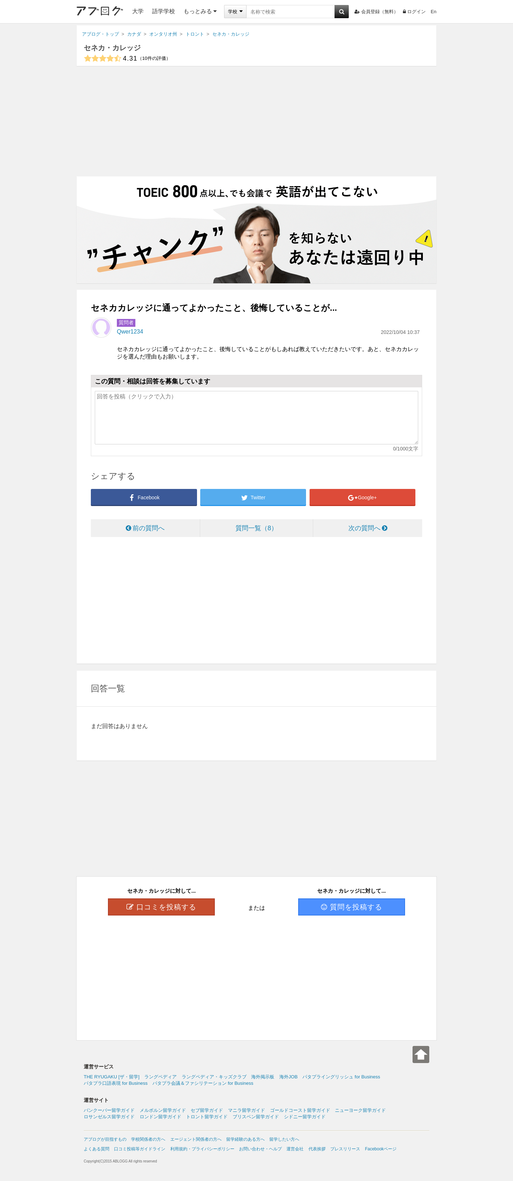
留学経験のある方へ (245, 1139)
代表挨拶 (317, 1148)
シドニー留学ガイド (305, 1116)
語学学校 (163, 11)
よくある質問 (96, 1148)
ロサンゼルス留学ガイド (109, 1116)
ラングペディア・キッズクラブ (214, 1076)
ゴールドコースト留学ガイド (300, 1110)
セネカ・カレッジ (112, 48)
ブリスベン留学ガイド (256, 1116)
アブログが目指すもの (105, 1139)
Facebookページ (381, 1148)
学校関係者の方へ (148, 1139)
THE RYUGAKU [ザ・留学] (112, 1076)
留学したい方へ (284, 1139)
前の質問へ (145, 528)
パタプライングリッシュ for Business (341, 1076)
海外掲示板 (262, 1076)
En (433, 11)
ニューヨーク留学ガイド (360, 1110)
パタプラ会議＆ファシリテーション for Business (202, 1083)
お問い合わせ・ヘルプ (260, 1148)
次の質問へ (367, 528)
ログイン (414, 11)
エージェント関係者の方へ (196, 1139)
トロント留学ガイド (207, 1116)
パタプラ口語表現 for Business (115, 1083)
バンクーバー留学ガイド (109, 1110)
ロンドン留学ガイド (160, 1116)
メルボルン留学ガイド (163, 1110)
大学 (138, 11)
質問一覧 (256, 528)
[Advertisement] (256, 121)
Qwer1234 (130, 332)
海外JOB (288, 1076)
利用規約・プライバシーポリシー (202, 1148)
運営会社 (295, 1148)
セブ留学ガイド (207, 1110)
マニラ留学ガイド (246, 1110)
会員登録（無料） (376, 11)
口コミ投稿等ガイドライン (139, 1148)
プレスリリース (345, 1148)
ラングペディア (160, 1076)
